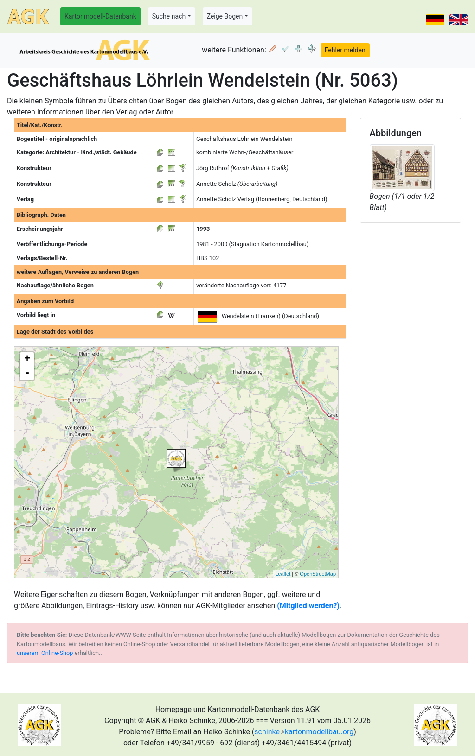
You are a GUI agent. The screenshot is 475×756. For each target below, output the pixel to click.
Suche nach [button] (169, 16)
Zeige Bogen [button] (225, 16)
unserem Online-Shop (45, 652)
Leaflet (282, 574)
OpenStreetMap (318, 574)
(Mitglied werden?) (308, 605)
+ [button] (27, 359)
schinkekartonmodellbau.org (303, 731)
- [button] (27, 373)
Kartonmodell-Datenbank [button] (100, 16)
